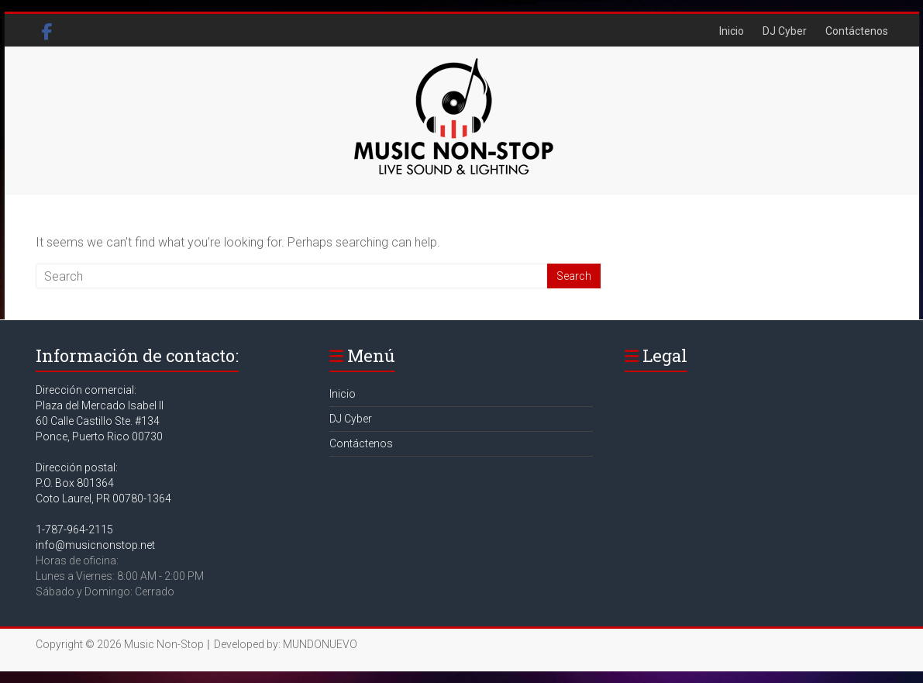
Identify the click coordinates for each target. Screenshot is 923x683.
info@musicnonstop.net (95, 545)
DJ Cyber (785, 31)
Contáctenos (856, 31)
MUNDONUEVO (320, 644)
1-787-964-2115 (74, 529)
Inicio (731, 31)
